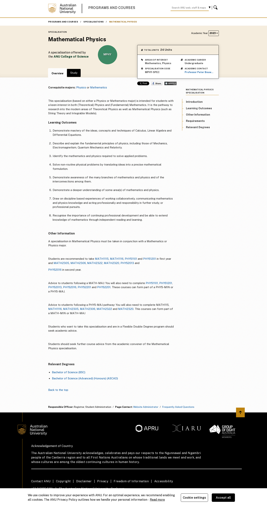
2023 (214, 33)
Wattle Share (170, 83)
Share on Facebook (156, 83)
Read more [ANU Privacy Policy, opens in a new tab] (157, 499)
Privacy (102, 481)
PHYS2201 (84, 287)
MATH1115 (102, 258)
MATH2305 (61, 263)
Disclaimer (84, 481)
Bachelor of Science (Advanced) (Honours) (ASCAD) (85, 378)
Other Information (198, 114)
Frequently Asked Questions (178, 407)
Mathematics (98, 87)
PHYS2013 (127, 263)
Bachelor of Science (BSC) (68, 372)
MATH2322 (95, 263)
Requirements (195, 120)
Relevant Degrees (198, 127)
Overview (57, 73)
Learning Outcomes (199, 108)
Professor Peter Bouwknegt (199, 72)
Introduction (194, 101)
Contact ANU (40, 481)
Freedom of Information (131, 481)
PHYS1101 (131, 258)
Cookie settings (194, 497)
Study (73, 72)
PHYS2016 (55, 269)
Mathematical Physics (123, 22)
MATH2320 (111, 263)
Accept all (223, 497)
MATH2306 (78, 263)
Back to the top (58, 389)
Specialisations (93, 22)
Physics (81, 87)
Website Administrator (145, 407)
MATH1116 (116, 258)
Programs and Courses (111, 8)
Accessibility (163, 481)
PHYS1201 (149, 258)
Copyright (63, 481)
